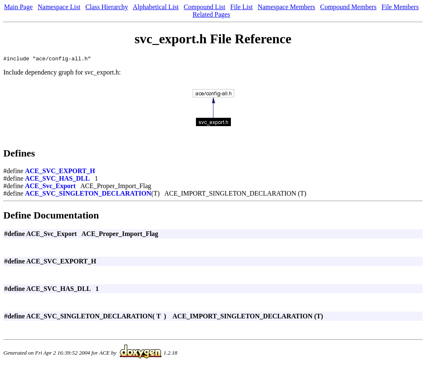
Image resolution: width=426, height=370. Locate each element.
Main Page (18, 6)
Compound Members (348, 6)
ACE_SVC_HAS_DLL (57, 179)
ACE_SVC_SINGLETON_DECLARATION (88, 194)
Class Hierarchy (106, 6)
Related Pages (211, 14)
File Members (400, 6)
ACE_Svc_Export (50, 187)
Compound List (204, 6)
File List (241, 6)
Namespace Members (286, 6)
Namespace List (59, 6)
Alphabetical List (156, 6)
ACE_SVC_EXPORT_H (60, 172)
